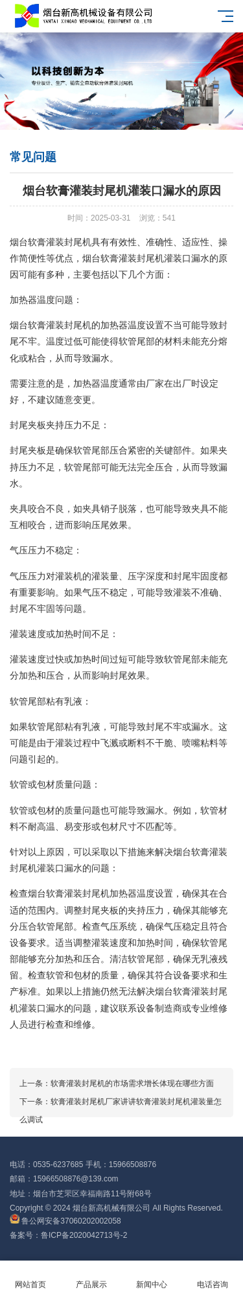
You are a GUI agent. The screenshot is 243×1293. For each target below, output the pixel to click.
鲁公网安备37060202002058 (65, 1221)
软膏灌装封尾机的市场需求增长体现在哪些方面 (132, 1083)
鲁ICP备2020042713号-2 (84, 1235)
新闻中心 (152, 1277)
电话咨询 (212, 1277)
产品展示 (91, 1277)
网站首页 (30, 1277)
